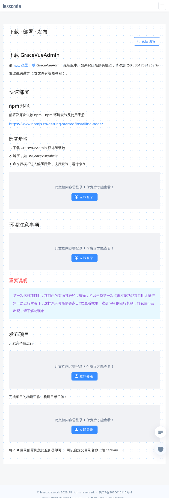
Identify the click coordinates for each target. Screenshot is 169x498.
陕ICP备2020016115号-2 (115, 492)
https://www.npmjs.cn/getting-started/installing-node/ (56, 123)
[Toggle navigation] (162, 6)
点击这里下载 (24, 65)
